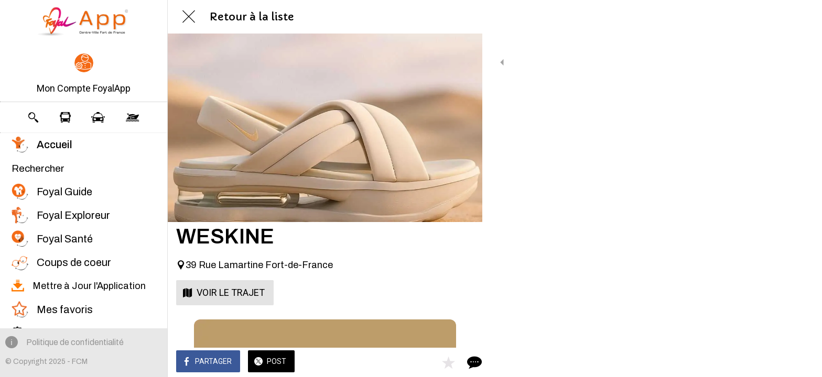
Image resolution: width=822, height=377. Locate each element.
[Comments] (461, 362)
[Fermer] (188, 16)
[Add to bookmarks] (436, 362)
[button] (84, 74)
